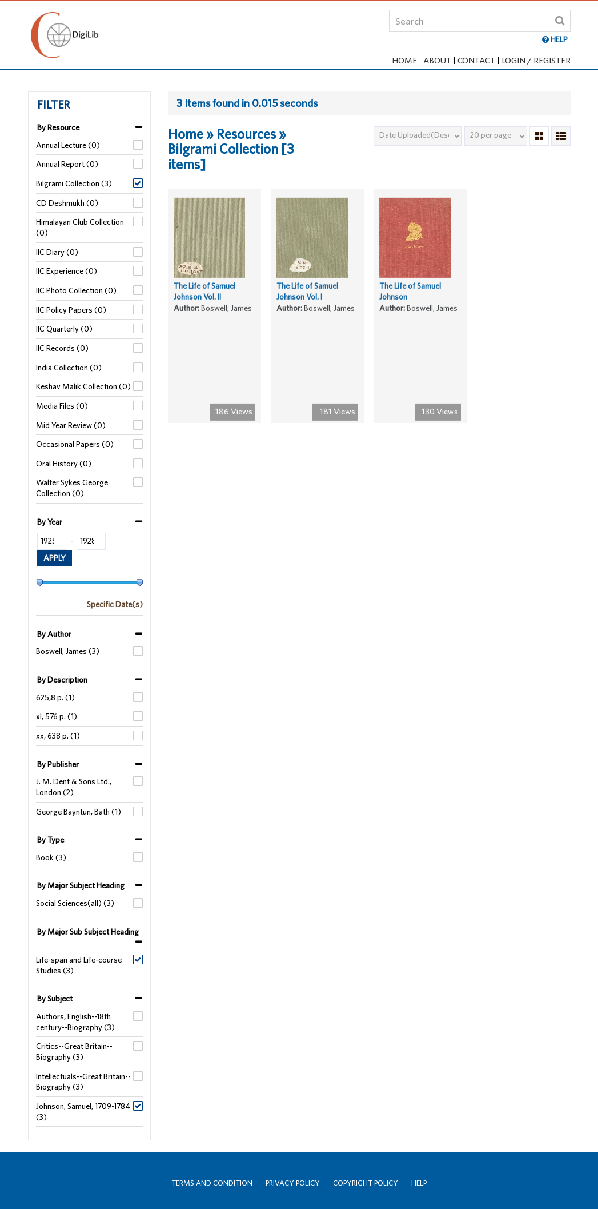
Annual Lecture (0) (68, 145)
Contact (476, 60)
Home (404, 60)
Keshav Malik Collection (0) (83, 386)
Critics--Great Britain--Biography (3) (74, 1052)
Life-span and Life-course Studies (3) (79, 965)
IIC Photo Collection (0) (76, 290)
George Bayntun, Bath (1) (78, 811)
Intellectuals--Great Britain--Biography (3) (83, 1082)
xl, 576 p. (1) (56, 716)
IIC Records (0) (62, 348)
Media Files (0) (62, 405)
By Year (49, 521)
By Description (62, 679)
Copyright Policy (365, 1183)
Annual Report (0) (67, 164)
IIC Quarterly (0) (64, 328)
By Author (54, 634)
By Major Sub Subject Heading (88, 931)
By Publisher (58, 764)
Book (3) (51, 857)
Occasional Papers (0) (75, 444)
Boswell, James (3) (67, 651)
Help (419, 1183)
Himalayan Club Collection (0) (80, 227)
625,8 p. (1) (55, 697)
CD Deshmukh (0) (67, 203)
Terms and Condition (211, 1183)
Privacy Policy (293, 1183)
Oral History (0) (63, 463)
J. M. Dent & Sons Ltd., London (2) (73, 787)
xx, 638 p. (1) (58, 735)
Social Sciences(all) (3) (75, 903)
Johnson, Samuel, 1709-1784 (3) (83, 1112)
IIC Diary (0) (57, 252)
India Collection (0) (69, 367)
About (437, 60)
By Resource (58, 127)
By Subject (55, 998)
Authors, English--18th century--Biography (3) (75, 1022)
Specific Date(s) (115, 604)
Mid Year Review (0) (71, 425)
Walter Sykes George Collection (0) (72, 488)
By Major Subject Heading (81, 885)
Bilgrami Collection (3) (74, 183)
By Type (50, 839)
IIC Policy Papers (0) (71, 309)
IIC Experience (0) (66, 271)
